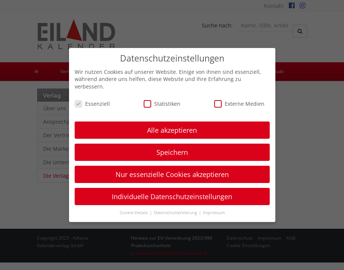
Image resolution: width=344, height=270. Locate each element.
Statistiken (162, 103)
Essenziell (92, 103)
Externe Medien (239, 103)
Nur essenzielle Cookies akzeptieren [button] (172, 174)
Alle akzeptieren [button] (172, 130)
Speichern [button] (172, 152)
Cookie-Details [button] (134, 212)
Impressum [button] (214, 212)
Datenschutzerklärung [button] (176, 212)
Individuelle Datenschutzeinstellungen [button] (172, 196)
